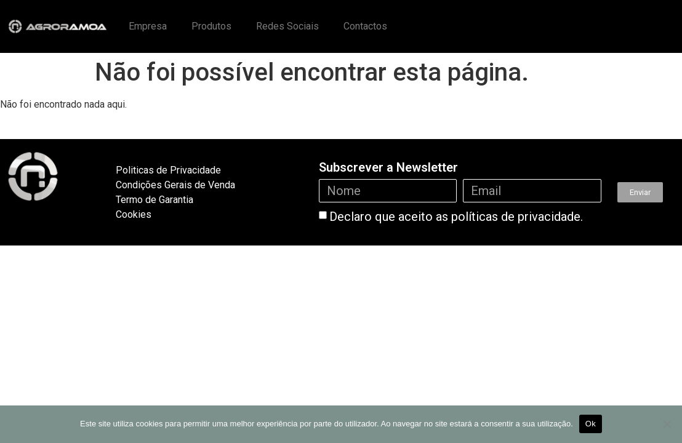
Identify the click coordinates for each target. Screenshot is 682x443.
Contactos (365, 26)
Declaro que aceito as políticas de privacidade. (456, 216)
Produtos (211, 26)
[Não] (666, 424)
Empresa (148, 26)
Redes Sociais (287, 26)
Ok (590, 423)
